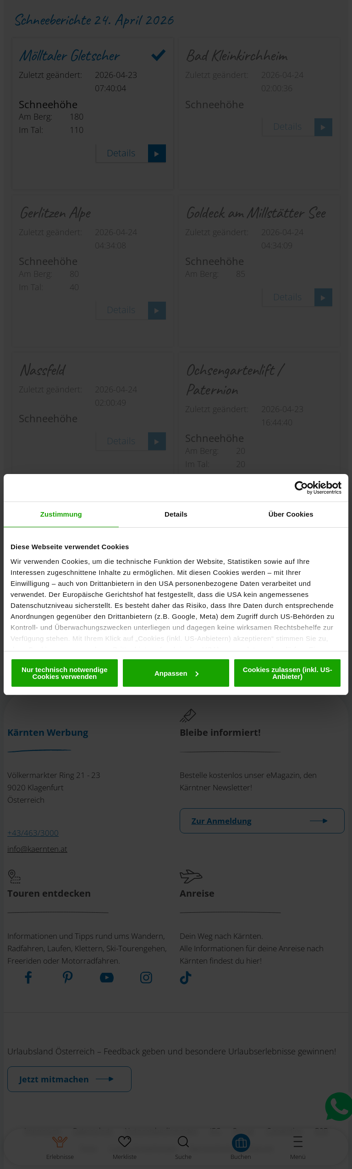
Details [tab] (176, 514)
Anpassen (176, 673)
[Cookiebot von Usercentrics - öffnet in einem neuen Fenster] (301, 488)
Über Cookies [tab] (291, 514)
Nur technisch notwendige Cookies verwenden (65, 673)
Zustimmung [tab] (61, 514)
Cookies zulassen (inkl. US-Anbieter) (287, 673)
